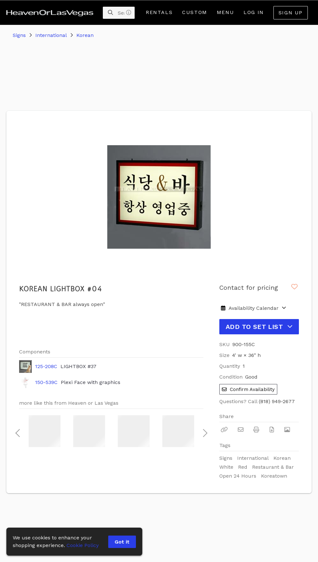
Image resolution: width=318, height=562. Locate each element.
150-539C (46, 382)
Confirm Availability (248, 389)
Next (203, 431)
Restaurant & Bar (273, 467)
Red (242, 467)
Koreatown (274, 476)
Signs (19, 35)
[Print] (256, 429)
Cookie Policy (83, 545)
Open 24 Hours (237, 476)
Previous (17, 431)
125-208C (46, 366)
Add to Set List (259, 327)
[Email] (240, 429)
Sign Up (291, 13)
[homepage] (51, 13)
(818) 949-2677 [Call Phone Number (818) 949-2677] (277, 401)
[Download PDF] (272, 429)
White (226, 467)
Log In (254, 12)
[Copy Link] (224, 429)
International (51, 35)
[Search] (110, 13)
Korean (85, 35)
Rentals (159, 12)
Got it (122, 542)
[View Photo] (287, 429)
